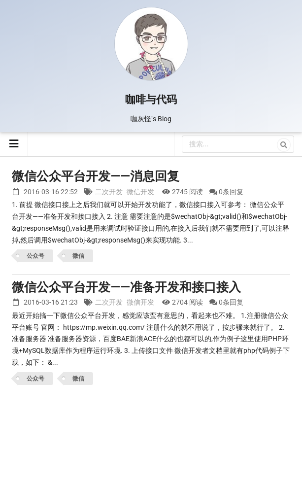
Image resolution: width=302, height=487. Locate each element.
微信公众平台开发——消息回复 (95, 176)
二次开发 (109, 192)
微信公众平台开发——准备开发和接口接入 (126, 287)
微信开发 (140, 192)
